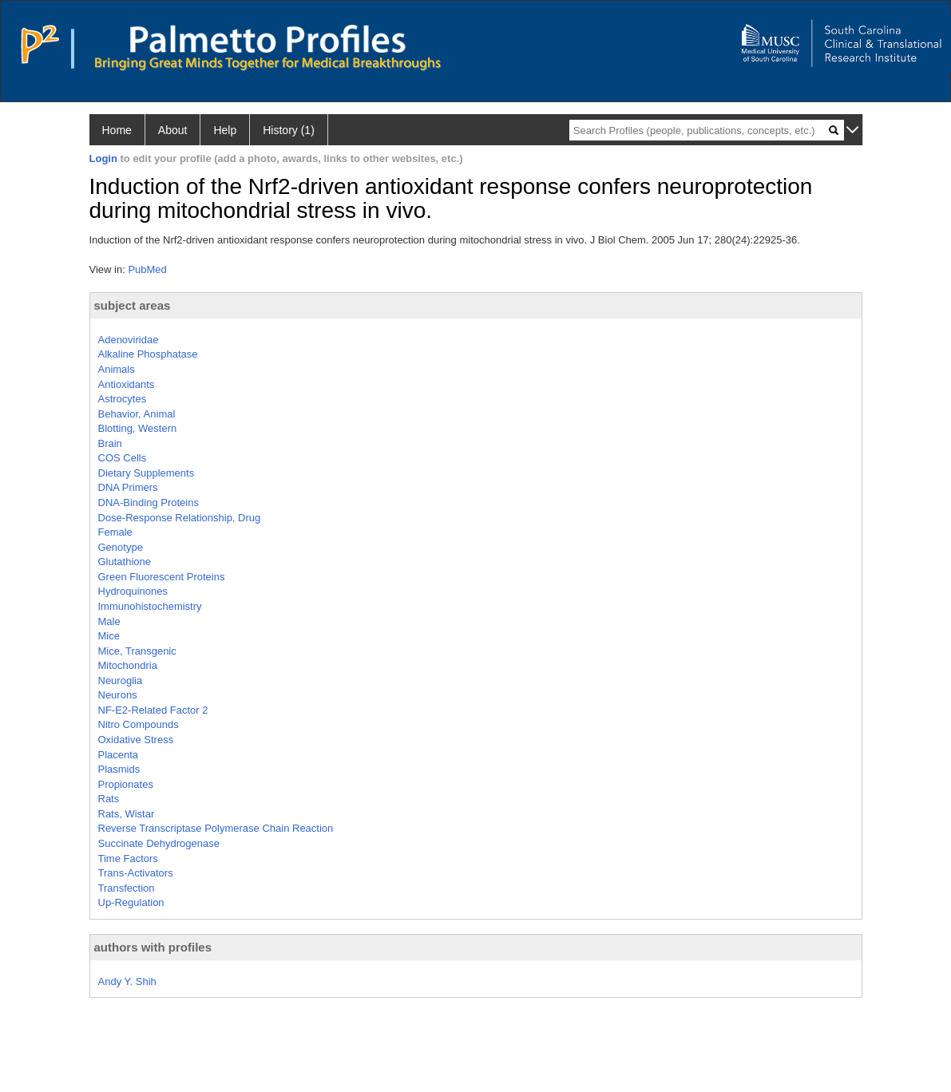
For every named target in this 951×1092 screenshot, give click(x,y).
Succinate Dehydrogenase (159, 843)
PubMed (147, 269)
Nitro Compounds (138, 724)
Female (115, 532)
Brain (110, 443)
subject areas (132, 305)
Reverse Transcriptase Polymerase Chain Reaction (216, 828)
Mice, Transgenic (137, 651)
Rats (109, 799)
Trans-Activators (135, 873)
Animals (116, 369)
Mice (109, 636)
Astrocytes (122, 399)
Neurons (117, 695)
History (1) (289, 130)
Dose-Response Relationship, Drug (179, 518)
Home (117, 130)
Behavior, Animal (137, 414)
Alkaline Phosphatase (148, 354)
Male (109, 621)
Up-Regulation (131, 902)
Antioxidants (126, 384)
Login (103, 158)
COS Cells (122, 458)
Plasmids (119, 769)
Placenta (118, 755)
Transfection (126, 888)
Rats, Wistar (126, 814)
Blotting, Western (137, 428)
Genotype (120, 547)
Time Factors (128, 858)
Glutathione (125, 562)
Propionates (125, 784)
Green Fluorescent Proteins (161, 577)
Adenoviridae (128, 340)
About (173, 130)
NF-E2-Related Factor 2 (153, 710)
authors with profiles (153, 947)
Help (224, 130)
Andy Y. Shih (127, 981)
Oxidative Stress (136, 740)
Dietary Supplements (146, 473)
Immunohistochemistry (150, 606)
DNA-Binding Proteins (148, 502)
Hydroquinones (133, 591)
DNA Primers (128, 487)
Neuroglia (120, 680)
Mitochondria (127, 665)
